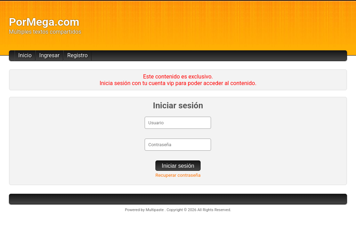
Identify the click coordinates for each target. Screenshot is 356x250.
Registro (77, 55)
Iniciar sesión (178, 166)
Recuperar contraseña (178, 175)
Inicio (25, 55)
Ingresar (49, 55)
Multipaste (155, 210)
